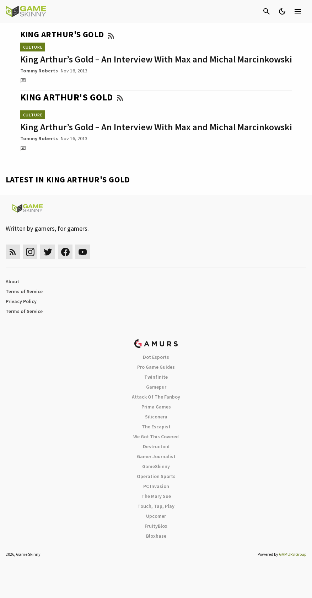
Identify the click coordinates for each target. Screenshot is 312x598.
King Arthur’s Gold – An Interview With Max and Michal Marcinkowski (156, 59)
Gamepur (156, 387)
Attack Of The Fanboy (156, 397)
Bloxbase (156, 536)
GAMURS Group (292, 554)
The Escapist (156, 426)
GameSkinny (156, 466)
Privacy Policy (21, 301)
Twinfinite (156, 377)
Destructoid (156, 446)
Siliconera (156, 416)
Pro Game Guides (156, 367)
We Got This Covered (156, 436)
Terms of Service (24, 291)
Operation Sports (156, 476)
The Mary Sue (156, 496)
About (12, 281)
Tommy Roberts (39, 70)
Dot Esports (156, 357)
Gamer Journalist (156, 456)
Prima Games (156, 407)
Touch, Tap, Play (156, 506)
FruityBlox (156, 526)
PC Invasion (156, 486)
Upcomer (156, 516)
